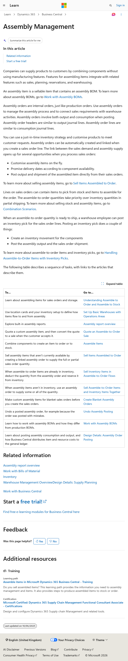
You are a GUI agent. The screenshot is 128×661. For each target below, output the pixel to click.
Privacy (86, 649)
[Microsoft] (64, 5)
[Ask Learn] (114, 14)
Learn (7, 14)
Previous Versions (35, 649)
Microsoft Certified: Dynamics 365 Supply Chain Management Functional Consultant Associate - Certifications (63, 604)
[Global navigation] (4, 5)
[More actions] (121, 14)
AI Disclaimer (11, 649)
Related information (18, 56)
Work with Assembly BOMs (63, 97)
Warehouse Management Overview (28, 482)
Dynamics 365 (26, 14)
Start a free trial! (16, 61)
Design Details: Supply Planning (75, 482)
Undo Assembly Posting (98, 411)
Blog (53, 649)
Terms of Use (50, 655)
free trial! (31, 501)
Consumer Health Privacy (19, 655)
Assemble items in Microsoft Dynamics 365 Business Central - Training (48, 582)
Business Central (52, 14)
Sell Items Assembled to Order (94, 183)
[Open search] (111, 5)
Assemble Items (93, 343)
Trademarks (70, 655)
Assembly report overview (99, 324)
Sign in (120, 5)
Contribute (70, 649)
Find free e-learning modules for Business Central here (41, 512)
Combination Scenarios (19, 209)
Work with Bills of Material (21, 471)
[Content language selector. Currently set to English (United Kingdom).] (23, 640)
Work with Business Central (22, 491)
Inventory (10, 476)
